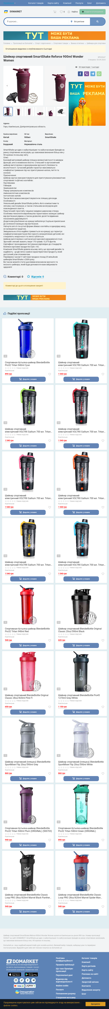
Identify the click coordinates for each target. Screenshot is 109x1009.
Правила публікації (65, 965)
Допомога (101, 3)
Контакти (86, 986)
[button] (18, 1005)
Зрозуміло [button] (95, 1004)
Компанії (67, 3)
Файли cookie (62, 986)
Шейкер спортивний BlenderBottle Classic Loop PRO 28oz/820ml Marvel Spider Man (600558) (79, 901)
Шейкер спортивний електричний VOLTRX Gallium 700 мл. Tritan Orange (81, 500)
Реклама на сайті (90, 974)
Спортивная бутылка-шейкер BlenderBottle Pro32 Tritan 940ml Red (27, 634)
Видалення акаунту (91, 990)
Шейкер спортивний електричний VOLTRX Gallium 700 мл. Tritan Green (28, 433)
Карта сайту (53, 3)
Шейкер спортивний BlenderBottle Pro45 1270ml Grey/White (79, 701)
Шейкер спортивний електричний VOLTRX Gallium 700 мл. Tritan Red (81, 433)
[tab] (13, 280)
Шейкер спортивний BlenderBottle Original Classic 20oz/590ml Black (80, 634)
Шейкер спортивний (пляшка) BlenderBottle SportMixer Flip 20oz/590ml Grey (27, 768)
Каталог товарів (35, 3)
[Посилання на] (16, 980)
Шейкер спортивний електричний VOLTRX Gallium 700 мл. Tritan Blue (81, 567)
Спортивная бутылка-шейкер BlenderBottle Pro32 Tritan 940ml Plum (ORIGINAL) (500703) (28, 835)
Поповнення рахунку (66, 993)
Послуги (79, 3)
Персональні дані (64, 975)
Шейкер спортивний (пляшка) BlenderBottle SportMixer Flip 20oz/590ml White (81, 768)
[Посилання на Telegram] (33, 980)
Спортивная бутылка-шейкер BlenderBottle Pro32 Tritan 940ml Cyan (27, 367)
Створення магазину (66, 997)
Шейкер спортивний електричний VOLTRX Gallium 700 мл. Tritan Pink (28, 500)
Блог (89, 3)
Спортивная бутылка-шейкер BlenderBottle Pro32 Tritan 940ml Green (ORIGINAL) (80, 835)
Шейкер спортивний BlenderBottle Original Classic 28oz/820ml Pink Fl (26, 701)
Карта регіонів (89, 966)
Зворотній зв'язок (90, 982)
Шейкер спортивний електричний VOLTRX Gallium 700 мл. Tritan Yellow (28, 567)
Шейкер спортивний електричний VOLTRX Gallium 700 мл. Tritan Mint (81, 367)
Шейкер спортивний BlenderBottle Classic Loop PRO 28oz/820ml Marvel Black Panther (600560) (27, 901)
